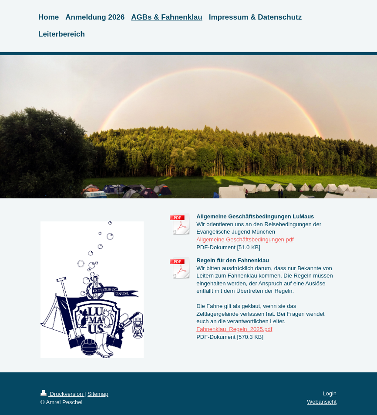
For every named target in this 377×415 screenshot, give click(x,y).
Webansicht (322, 401)
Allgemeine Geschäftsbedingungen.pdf (244, 239)
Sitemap (98, 394)
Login (330, 393)
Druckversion (62, 394)
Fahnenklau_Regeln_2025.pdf (234, 329)
